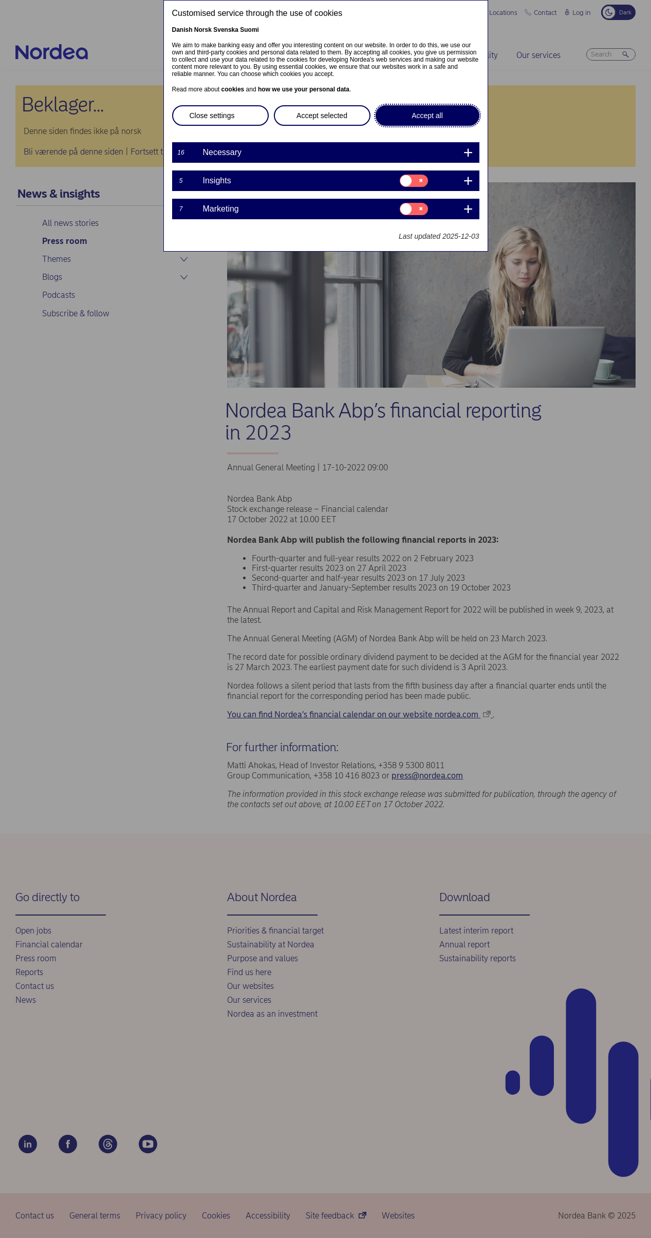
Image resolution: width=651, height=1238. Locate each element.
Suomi (249, 29)
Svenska (225, 29)
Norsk (203, 29)
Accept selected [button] (321, 115)
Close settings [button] (212, 115)
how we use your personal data (303, 89)
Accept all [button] (427, 115)
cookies (233, 89)
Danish (182, 29)
